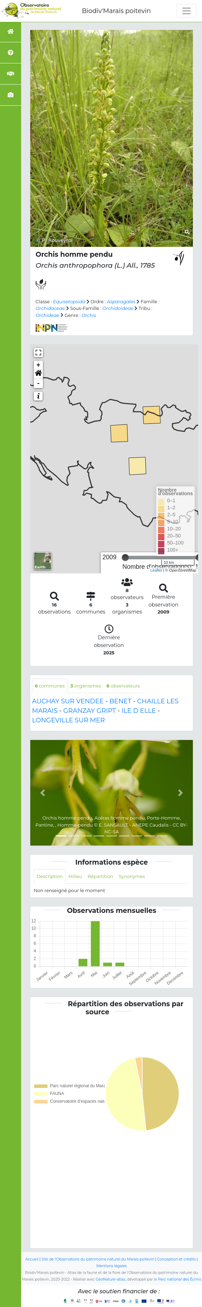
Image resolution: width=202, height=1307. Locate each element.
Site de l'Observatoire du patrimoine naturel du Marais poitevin (98, 1259)
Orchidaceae (50, 308)
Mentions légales (111, 1266)
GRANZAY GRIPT (89, 711)
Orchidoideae (117, 308)
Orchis (89, 315)
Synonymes (132, 876)
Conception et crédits (176, 1259)
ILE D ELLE (138, 711)
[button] (38, 374)
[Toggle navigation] (186, 11)
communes (50, 686)
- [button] (38, 383)
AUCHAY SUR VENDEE (67, 701)
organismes (85, 686)
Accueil (31, 1259)
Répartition (100, 876)
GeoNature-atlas (110, 1279)
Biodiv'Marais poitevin (116, 11)
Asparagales (121, 301)
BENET (120, 701)
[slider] (125, 557)
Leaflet (156, 570)
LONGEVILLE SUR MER (68, 720)
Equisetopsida (69, 301)
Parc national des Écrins (179, 1279)
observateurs (123, 686)
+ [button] (38, 365)
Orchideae (47, 315)
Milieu (75, 876)
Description (50, 876)
